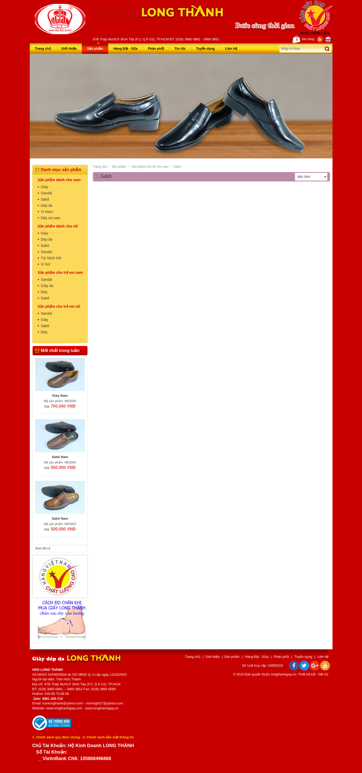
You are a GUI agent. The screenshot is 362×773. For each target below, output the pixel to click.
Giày (44, 187)
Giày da (47, 286)
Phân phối (156, 48)
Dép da (47, 205)
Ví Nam (47, 212)
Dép (44, 292)
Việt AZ (323, 674)
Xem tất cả (42, 548)
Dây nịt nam (51, 218)
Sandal (46, 193)
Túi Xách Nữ (51, 258)
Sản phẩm (95, 48)
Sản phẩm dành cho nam (59, 180)
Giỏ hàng (303, 39)
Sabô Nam (60, 457)
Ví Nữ (45, 264)
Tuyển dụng (205, 48)
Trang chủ (43, 48)
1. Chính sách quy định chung (56, 737)
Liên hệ (231, 48)
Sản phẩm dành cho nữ (58, 226)
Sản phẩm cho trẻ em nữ (59, 306)
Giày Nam (60, 395)
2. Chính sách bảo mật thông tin (108, 737)
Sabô (177, 166)
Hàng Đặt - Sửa (125, 48)
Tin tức (180, 48)
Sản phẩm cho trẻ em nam (149, 166)
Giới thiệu (69, 48)
